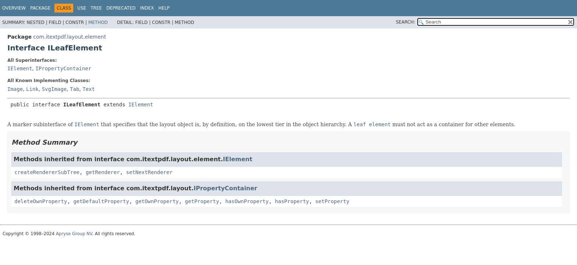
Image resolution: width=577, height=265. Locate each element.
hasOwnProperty (247, 201)
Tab (74, 89)
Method (98, 22)
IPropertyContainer (63, 68)
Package (40, 8)
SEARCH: (405, 22)
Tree (96, 8)
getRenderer (103, 172)
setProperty (332, 201)
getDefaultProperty (101, 201)
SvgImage (54, 89)
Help (164, 8)
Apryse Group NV (74, 233)
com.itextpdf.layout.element (69, 37)
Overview (14, 8)
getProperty (202, 201)
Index (147, 8)
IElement (19, 68)
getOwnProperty (157, 201)
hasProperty (292, 201)
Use (81, 8)
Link (32, 89)
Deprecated (121, 8)
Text (88, 89)
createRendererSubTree (46, 172)
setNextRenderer (149, 172)
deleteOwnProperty (40, 201)
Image (15, 89)
